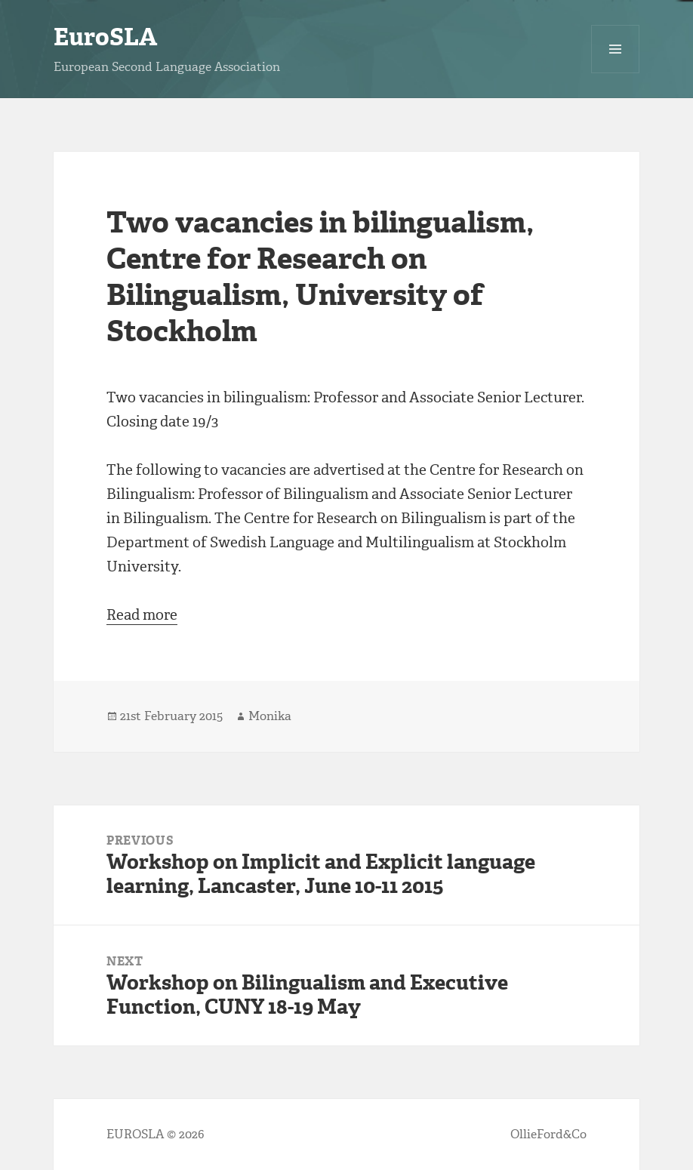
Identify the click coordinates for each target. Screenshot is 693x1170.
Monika (269, 716)
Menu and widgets (615, 72)
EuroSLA (105, 37)
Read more (141, 614)
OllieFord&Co (548, 1134)
